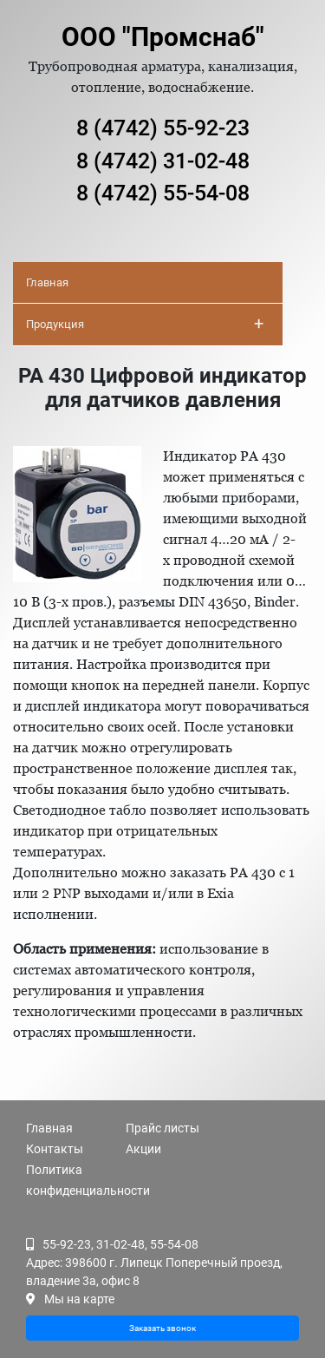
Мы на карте (79, 1299)
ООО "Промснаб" (163, 37)
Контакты (54, 1149)
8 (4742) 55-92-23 (163, 128)
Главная (47, 282)
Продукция (144, 323)
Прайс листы (162, 1128)
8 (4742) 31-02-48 (163, 161)
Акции (143, 1149)
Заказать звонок (162, 1328)
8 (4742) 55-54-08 (163, 193)
